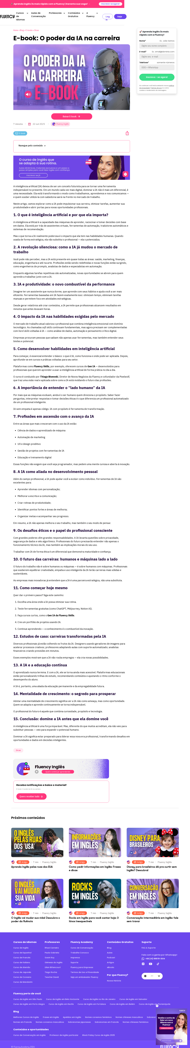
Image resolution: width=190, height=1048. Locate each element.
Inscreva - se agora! (157, 71)
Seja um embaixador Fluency (84, 972)
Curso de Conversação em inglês (29, 1030)
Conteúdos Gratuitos (115, 13)
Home (15, 25)
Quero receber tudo (31, 791)
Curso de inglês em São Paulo (27, 994)
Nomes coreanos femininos (98, 1012)
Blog (22, 25)
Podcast (111, 952)
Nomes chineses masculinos (129, 1012)
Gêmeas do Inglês (53, 957)
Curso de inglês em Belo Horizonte (62, 994)
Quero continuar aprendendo (58, 766)
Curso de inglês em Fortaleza (92, 999)
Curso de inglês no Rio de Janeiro (99, 994)
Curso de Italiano (21, 957)
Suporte (74, 957)
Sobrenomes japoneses (79, 1016)
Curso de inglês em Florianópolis (154, 999)
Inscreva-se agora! (176, 4)
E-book (20, 128)
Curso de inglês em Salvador (133, 994)
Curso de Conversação (82, 942)
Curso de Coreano (22, 972)
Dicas (36, 25)
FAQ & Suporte (149, 942)
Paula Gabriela (52, 947)
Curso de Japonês (22, 967)
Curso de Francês (21, 952)
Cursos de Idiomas (40, 13)
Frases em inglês (51, 1012)
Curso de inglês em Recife (61, 999)
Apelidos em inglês (72, 1012)
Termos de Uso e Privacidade (85, 967)
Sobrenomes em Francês (107, 1016)
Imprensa (75, 952)
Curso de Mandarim (22, 976)
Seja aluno (173, 13)
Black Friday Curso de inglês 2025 (98, 1030)
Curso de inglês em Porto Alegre (29, 999)
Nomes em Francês (22, 1016)
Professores (91, 13)
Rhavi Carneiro (52, 942)
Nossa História (114, 975)
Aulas (109, 947)
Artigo (22, 857)
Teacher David (52, 972)
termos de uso (156, 83)
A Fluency (138, 13)
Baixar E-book (72, 111)
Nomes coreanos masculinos (50, 1016)
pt (152, 970)
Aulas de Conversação (69, 13)
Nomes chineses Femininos (135, 1016)
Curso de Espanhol (22, 947)
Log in (157, 13)
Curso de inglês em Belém (122, 999)
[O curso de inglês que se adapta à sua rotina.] (71, 162)
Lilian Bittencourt (53, 962)
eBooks (110, 962)
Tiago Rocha (51, 967)
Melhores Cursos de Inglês (26, 1012)
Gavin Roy (49, 952)
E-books (29, 25)
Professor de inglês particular (64, 1030)
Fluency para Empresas (82, 962)
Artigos (110, 957)
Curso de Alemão (21, 962)
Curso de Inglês (20, 942)
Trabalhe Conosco (80, 947)
